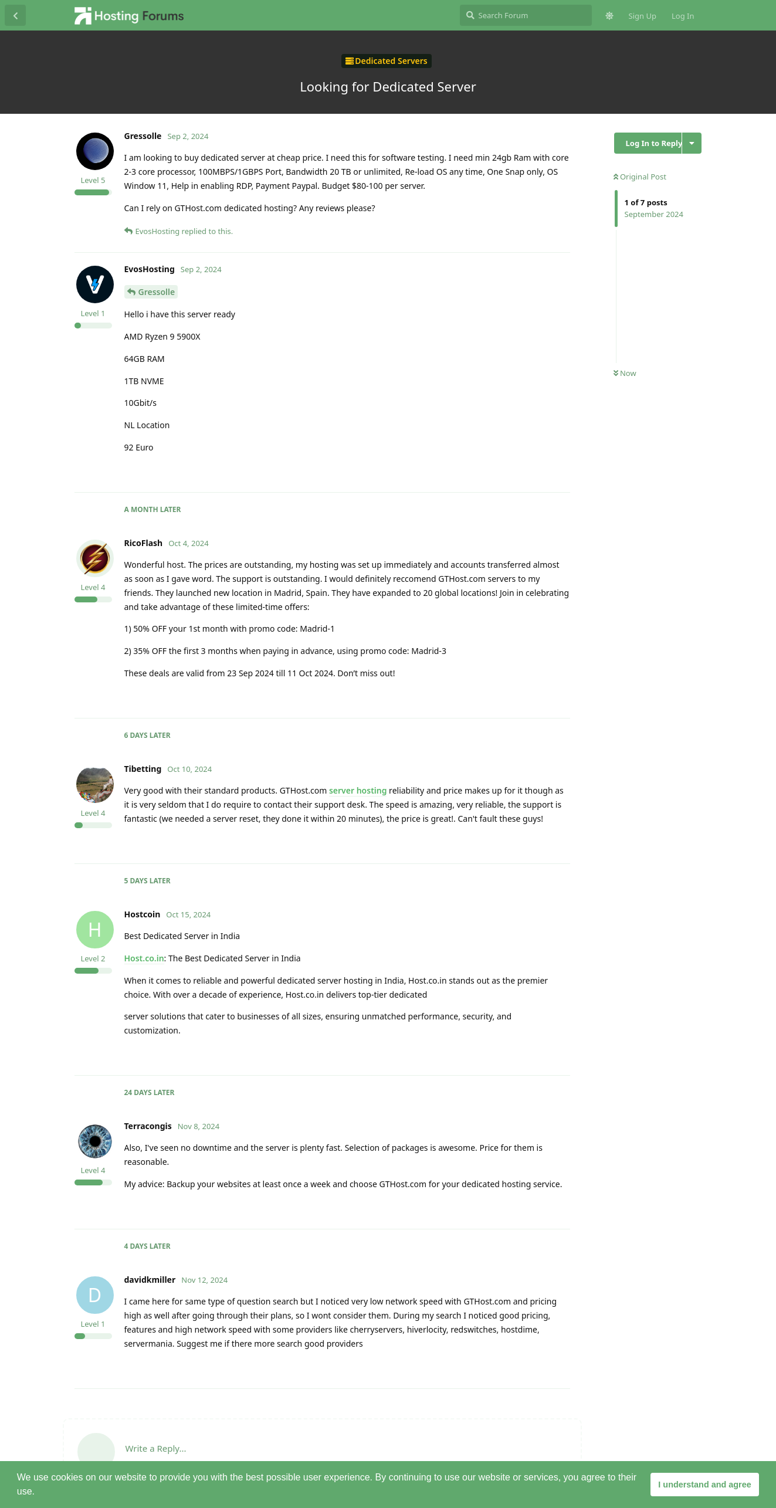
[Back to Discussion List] (15, 15)
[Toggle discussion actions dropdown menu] (692, 143)
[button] (38, 1493)
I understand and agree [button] (704, 1484)
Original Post (640, 176)
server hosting (358, 790)
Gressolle (156, 291)
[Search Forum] (526, 15)
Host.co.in (144, 958)
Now (625, 373)
